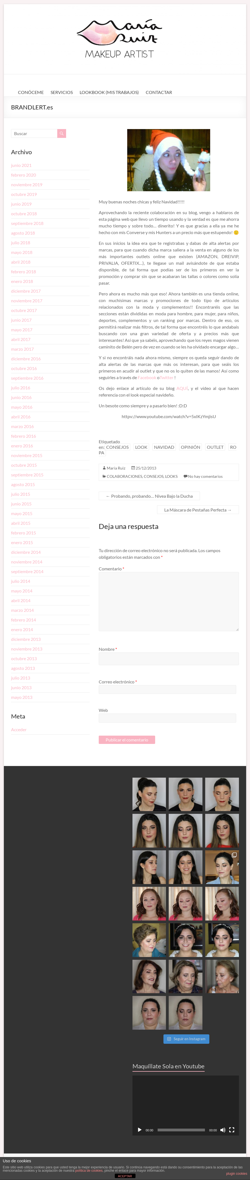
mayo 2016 (21, 407)
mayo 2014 (21, 590)
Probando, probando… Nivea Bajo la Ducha (149, 496)
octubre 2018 (24, 213)
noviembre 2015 (26, 455)
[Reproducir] (139, 1130)
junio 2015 (21, 503)
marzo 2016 (22, 426)
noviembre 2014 (26, 561)
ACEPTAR (125, 1176)
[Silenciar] (223, 1130)
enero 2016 (22, 445)
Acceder (19, 729)
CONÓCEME (31, 92)
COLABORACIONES (124, 476)
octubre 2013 (24, 658)
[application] (185, 1106)
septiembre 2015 (27, 474)
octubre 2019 (24, 194)
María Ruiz (116, 468)
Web (103, 710)
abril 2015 (20, 523)
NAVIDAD (164, 447)
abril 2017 (20, 339)
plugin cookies (236, 1174)
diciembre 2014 (26, 552)
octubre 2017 (24, 310)
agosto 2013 (23, 668)
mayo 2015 (21, 513)
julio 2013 (20, 677)
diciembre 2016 (26, 358)
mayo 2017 (21, 329)
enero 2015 (22, 542)
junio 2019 (21, 203)
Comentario (111, 568)
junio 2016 (21, 397)
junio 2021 (21, 165)
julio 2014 (20, 581)
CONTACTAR (159, 92)
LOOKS (171, 476)
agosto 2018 (23, 232)
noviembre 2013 (26, 648)
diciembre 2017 (26, 290)
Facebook (147, 377)
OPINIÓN (190, 447)
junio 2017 (21, 319)
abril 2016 (20, 416)
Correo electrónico (118, 681)
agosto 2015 (23, 484)
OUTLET (215, 447)
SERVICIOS (62, 92)
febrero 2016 (23, 436)
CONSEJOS (117, 447)
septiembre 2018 (27, 223)
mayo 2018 (21, 252)
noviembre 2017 (26, 300)
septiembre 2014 (27, 571)
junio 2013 (21, 687)
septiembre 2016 (27, 378)
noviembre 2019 (26, 184)
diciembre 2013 (26, 639)
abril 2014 (20, 600)
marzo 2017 (22, 349)
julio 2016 (20, 387)
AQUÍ (182, 388)
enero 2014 (22, 629)
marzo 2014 (22, 610)
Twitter (167, 377)
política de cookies (89, 1171)
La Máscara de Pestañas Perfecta (198, 509)
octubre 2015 (24, 465)
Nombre (108, 649)
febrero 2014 (23, 619)
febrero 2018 (23, 271)
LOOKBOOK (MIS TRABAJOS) (109, 92)
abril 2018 (20, 261)
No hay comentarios (205, 476)
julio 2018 (20, 242)
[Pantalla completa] (232, 1130)
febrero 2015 (23, 532)
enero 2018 (22, 281)
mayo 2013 (21, 697)
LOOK (141, 447)
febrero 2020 (23, 174)
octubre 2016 (24, 368)
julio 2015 (20, 494)
